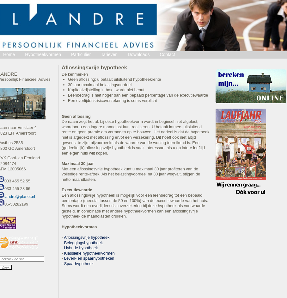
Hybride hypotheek (81, 247)
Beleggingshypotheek (83, 242)
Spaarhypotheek (79, 263)
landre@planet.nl (19, 196)
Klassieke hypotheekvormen (89, 253)
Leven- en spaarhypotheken (89, 258)
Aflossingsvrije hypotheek (86, 237)
